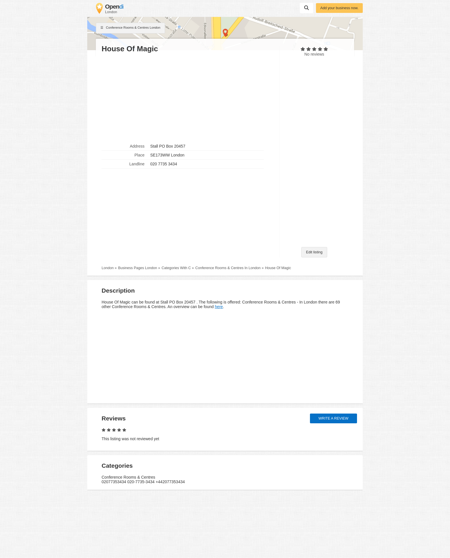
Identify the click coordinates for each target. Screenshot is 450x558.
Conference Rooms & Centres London (130, 28)
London (108, 268)
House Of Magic (278, 268)
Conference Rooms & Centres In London (228, 268)
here (219, 306)
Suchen (306, 7)
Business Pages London (137, 268)
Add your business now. (339, 8)
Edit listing (314, 252)
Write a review (333, 418)
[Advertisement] (188, 98)
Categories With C (176, 268)
